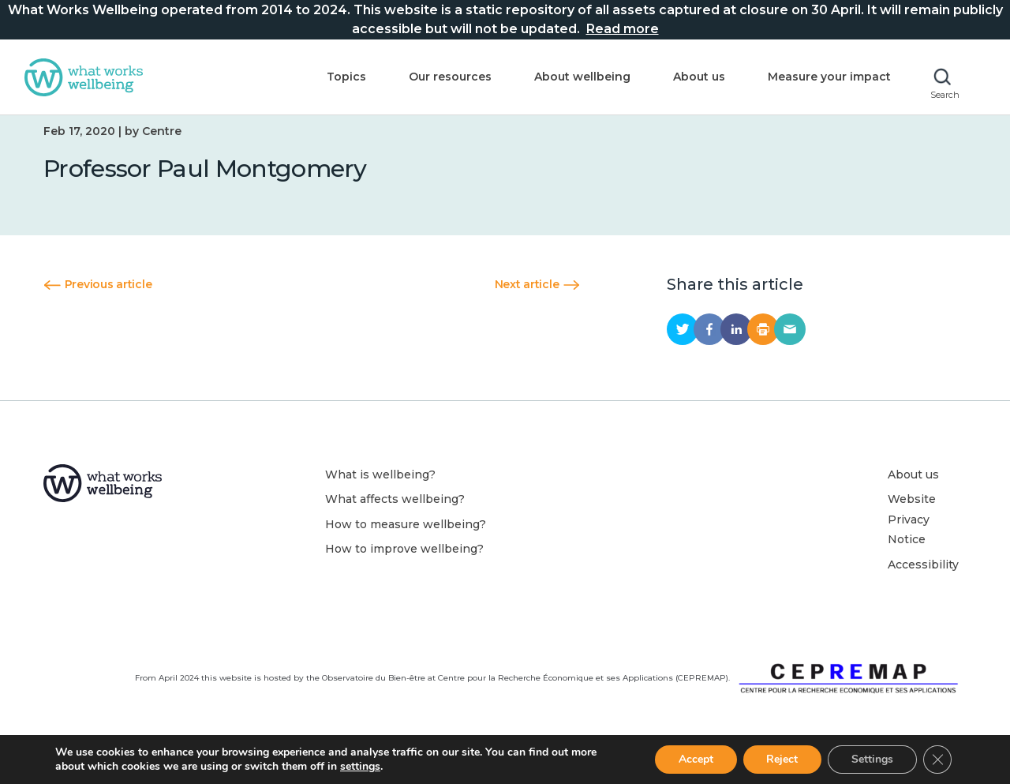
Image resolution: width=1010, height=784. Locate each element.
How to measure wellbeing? (405, 542)
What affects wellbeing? (395, 517)
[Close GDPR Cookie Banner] (937, 759)
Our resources (450, 76)
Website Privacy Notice (912, 537)
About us (699, 76)
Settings (872, 759)
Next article (537, 302)
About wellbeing (582, 76)
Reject (782, 759)
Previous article (97, 302)
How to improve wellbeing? (404, 567)
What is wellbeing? (380, 493)
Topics (346, 76)
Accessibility (923, 583)
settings (360, 767)
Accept (695, 759)
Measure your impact (829, 76)
